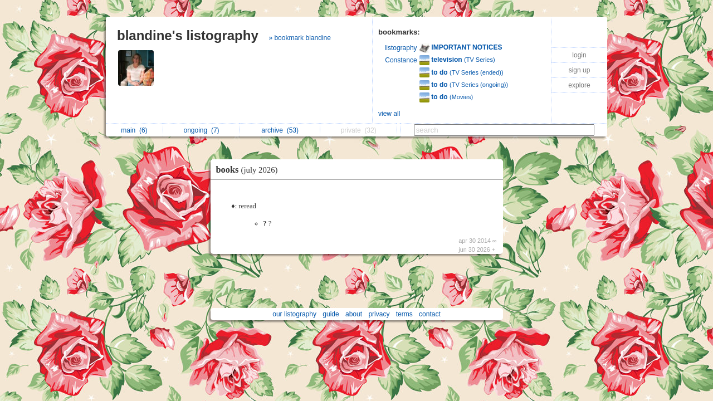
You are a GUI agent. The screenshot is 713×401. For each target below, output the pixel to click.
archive (280, 130)
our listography (294, 314)
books (250, 169)
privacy (378, 314)
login (579, 55)
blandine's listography (187, 35)
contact (430, 314)
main (134, 130)
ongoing (201, 130)
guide (331, 314)
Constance (401, 60)
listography (401, 48)
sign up (579, 70)
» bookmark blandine (299, 38)
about (353, 314)
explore (579, 85)
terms (404, 314)
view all (389, 114)
